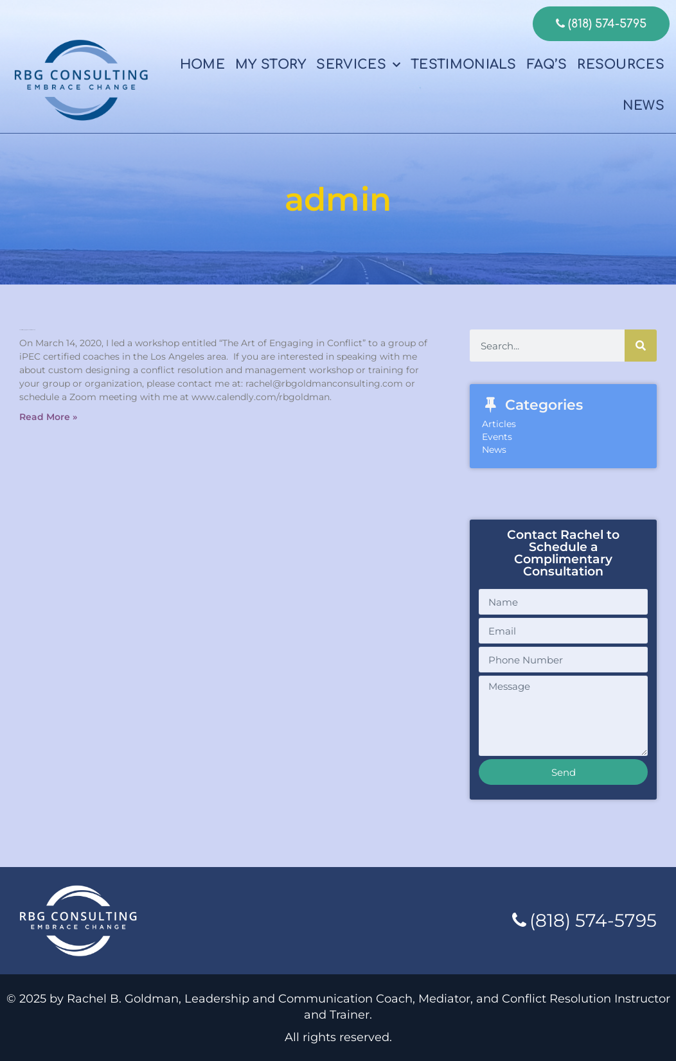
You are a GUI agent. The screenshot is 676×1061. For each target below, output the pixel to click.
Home (202, 64)
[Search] (641, 345)
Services (358, 65)
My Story (270, 64)
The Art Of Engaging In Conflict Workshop (27, 329)
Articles (499, 424)
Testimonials (464, 64)
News (643, 105)
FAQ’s (547, 64)
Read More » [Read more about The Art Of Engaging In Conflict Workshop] (48, 417)
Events (497, 437)
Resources (620, 64)
